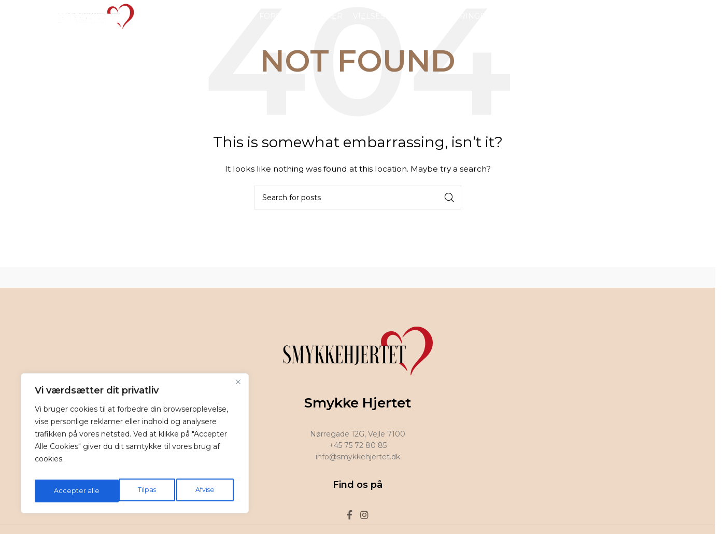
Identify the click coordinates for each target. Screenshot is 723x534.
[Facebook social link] (646, 23)
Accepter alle (194, 491)
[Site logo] (93, 22)
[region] (135, 446)
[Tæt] (238, 388)
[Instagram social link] (660, 23)
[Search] (357, 197)
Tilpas (62, 491)
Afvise (121, 491)
